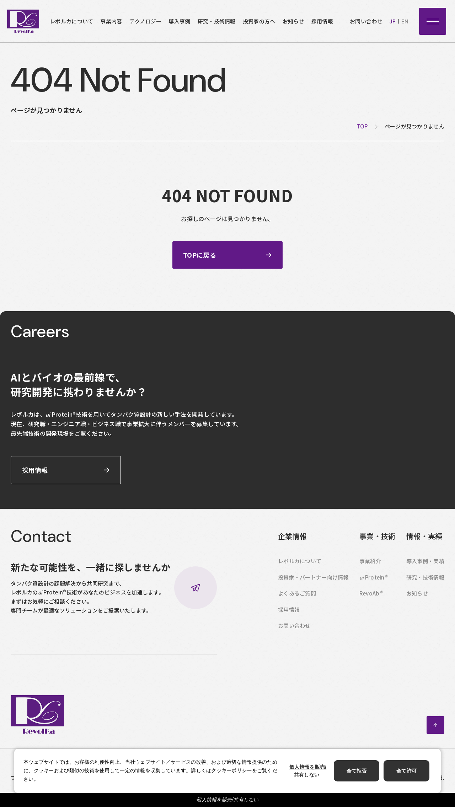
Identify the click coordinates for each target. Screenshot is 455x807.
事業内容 (111, 21)
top (362, 126)
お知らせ (293, 21)
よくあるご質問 (297, 601)
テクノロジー (145, 21)
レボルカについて (71, 21)
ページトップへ (435, 733)
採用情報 (322, 21)
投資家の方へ (259, 21)
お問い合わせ (366, 21)
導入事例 (179, 21)
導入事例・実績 (425, 569)
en (404, 21)
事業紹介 (370, 569)
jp (393, 21)
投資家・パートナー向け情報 (313, 585)
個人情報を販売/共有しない (227, 799)
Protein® (373, 585)
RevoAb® (371, 601)
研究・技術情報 (217, 21)
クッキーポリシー (231, 770)
